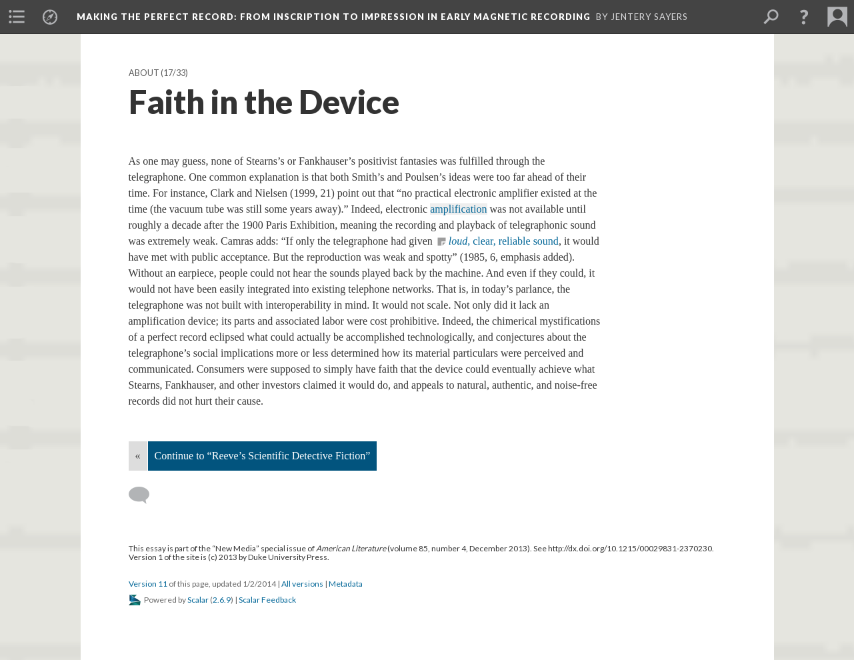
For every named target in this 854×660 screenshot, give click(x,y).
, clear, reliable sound (504, 241)
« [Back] (138, 455)
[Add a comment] (145, 495)
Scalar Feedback (267, 600)
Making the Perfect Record (334, 16)
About (144, 73)
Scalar (198, 600)
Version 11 (148, 584)
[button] (804, 16)
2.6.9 (222, 600)
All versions (302, 584)
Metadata (346, 584)
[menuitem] (16, 16)
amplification (458, 209)
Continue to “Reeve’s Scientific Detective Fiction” (263, 455)
